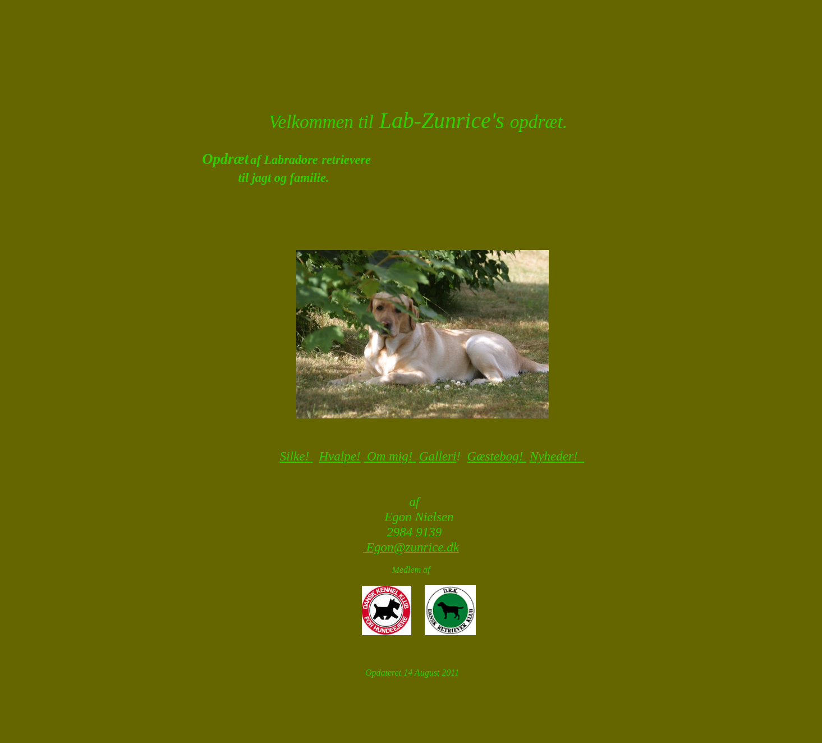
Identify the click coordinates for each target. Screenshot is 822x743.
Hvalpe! (339, 456)
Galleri (438, 456)
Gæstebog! (497, 456)
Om (376, 456)
